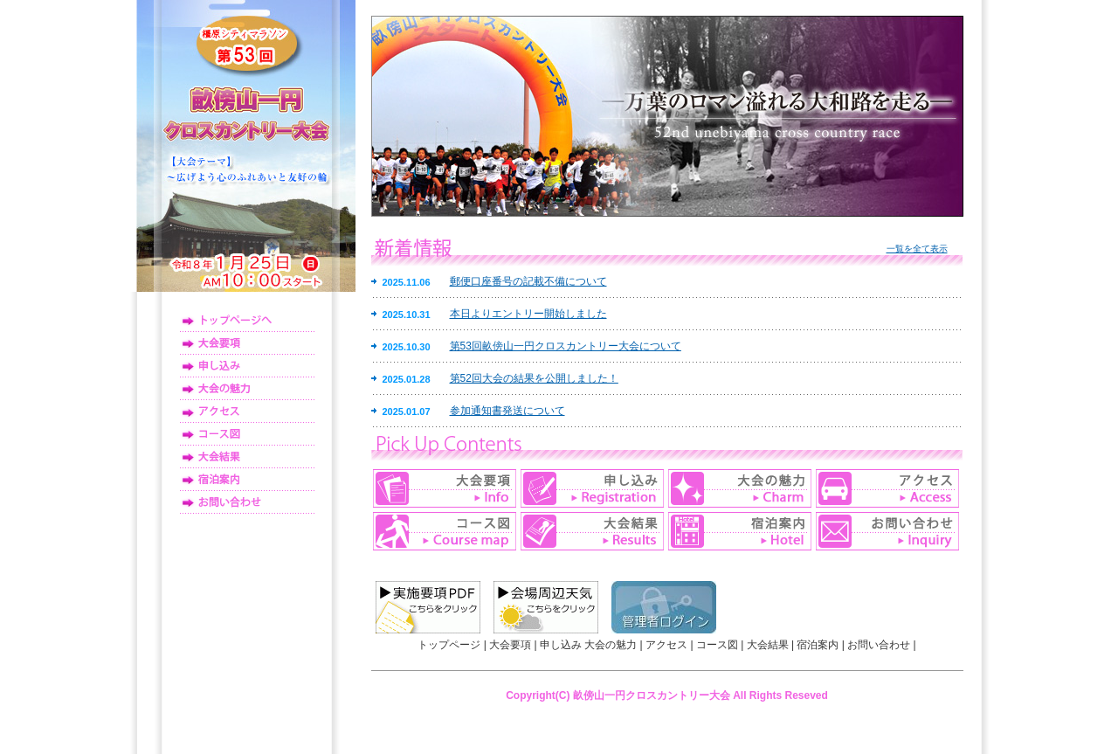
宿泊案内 (247, 479)
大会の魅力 (247, 388)
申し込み (247, 366)
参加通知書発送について (507, 411)
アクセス (247, 411)
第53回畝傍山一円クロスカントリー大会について (565, 346)
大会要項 (247, 343)
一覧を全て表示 (917, 248)
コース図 (247, 434)
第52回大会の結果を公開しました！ (534, 378)
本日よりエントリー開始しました (528, 314)
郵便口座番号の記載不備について (528, 281)
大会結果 (247, 457)
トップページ (247, 320)
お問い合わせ (247, 502)
